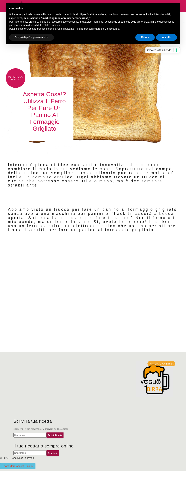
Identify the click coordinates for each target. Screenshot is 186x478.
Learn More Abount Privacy (18, 466)
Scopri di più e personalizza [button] (31, 37)
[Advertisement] (51, 390)
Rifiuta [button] (145, 37)
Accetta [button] (166, 37)
